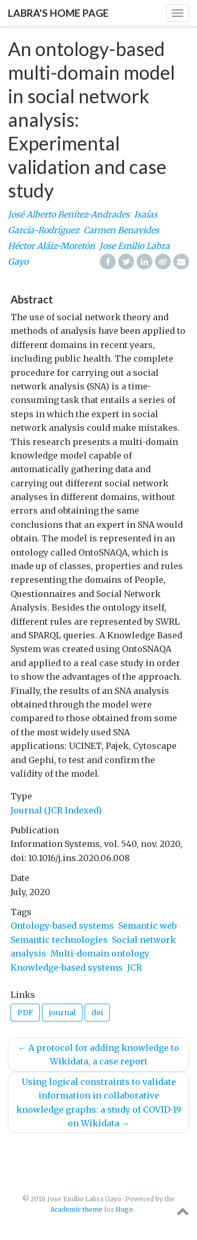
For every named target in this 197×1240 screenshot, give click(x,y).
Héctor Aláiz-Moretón (51, 246)
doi (97, 1012)
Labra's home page (58, 13)
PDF (25, 1012)
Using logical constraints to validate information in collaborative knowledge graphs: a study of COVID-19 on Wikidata (98, 1102)
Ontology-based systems (62, 925)
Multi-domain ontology (99, 953)
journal (62, 1012)
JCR (134, 967)
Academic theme (76, 1209)
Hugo (124, 1209)
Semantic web (147, 925)
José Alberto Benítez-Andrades (69, 214)
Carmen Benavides (121, 230)
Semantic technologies (59, 939)
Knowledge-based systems (67, 967)
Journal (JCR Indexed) (56, 810)
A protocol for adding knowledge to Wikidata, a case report (98, 1054)
